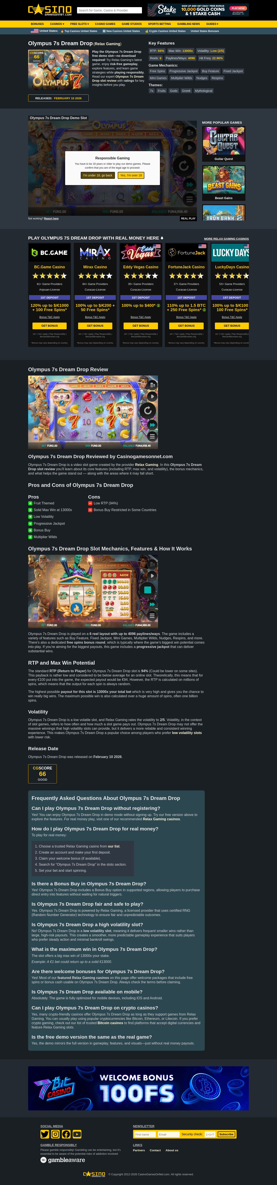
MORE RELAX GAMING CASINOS (226, 238)
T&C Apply (43, 334)
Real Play (188, 218)
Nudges (201, 78)
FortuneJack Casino (186, 267)
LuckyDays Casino (232, 267)
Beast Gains (224, 198)
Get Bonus (49, 325)
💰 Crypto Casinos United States (165, 31)
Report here (51, 218)
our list (113, 846)
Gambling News (188, 24)
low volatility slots (187, 733)
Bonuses (37, 24)
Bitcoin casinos (110, 1023)
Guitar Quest (224, 159)
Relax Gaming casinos (161, 819)
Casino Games (105, 24)
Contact (155, 1150)
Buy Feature (210, 71)
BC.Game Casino (49, 267)
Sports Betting (159, 24)
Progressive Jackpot (183, 71)
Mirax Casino (95, 267)
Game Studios (132, 24)
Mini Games (158, 78)
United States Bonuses (205, 31)
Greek (186, 91)
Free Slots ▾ (79, 24)
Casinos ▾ (57, 24)
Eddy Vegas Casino (140, 267)
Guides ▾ (212, 24)
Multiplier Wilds (181, 78)
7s (151, 91)
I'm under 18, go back (97, 175)
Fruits (162, 91)
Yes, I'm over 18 (131, 175)
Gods (173, 91)
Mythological (203, 91)
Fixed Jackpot (233, 71)
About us (172, 1150)
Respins (217, 78)
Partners (139, 1150)
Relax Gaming (107, 44)
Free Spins (157, 71)
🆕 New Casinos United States (121, 31)
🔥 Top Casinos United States (79, 31)
